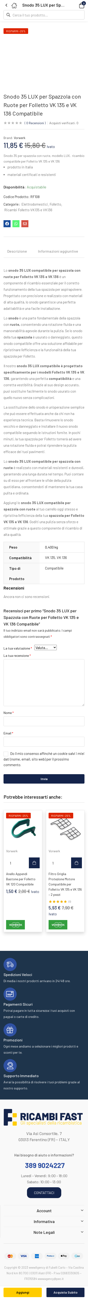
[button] (75, 5)
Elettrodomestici (34, 204)
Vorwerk (19, 138)
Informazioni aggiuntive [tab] (58, 251)
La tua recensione (17, 655)
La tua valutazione (18, 648)
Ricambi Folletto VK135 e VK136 (28, 210)
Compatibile (54, 568)
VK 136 (62, 557)
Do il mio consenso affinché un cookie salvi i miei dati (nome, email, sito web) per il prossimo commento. (44, 759)
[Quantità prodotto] (10, 862)
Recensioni (35, 123)
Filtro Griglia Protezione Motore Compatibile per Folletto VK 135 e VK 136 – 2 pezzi (65, 884)
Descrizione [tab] (17, 251)
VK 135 (50, 557)
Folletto (55, 204)
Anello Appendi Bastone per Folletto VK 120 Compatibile (20, 879)
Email (8, 733)
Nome (9, 713)
